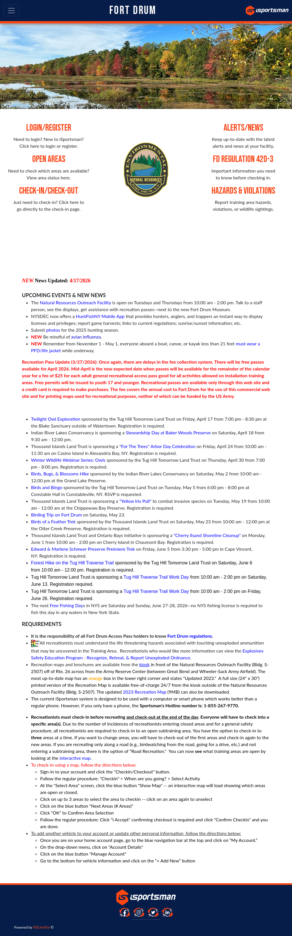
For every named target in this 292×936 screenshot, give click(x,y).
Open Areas (48, 159)
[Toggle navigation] (11, 10)
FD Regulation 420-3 (243, 159)
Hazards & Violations (243, 190)
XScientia (41, 927)
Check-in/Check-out (48, 190)
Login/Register (48, 127)
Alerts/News (243, 127)
